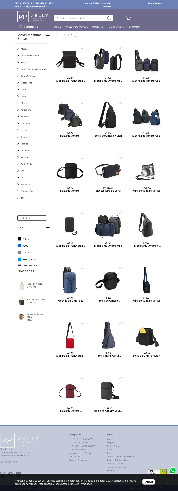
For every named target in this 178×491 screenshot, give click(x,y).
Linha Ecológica (115, 27)
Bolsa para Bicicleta (28, 55)
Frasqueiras (24, 82)
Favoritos (111, 449)
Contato (107, 6)
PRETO (26, 238)
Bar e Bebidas (75, 456)
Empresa (111, 442)
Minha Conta (113, 446)
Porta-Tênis (24, 164)
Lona (21, 89)
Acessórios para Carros (80, 453)
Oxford (22, 137)
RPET (21, 177)
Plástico (22, 143)
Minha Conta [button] (155, 3)
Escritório (97, 27)
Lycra (21, 96)
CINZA (26, 252)
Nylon (22, 130)
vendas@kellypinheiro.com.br (30, 6)
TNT (21, 197)
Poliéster (23, 157)
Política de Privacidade (117, 460)
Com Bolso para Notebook (31, 69)
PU (20, 170)
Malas (21, 103)
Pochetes (23, 150)
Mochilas (23, 116)
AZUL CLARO (29, 259)
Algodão (23, 48)
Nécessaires (134, 27)
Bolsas (57, 27)
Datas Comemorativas (76, 27)
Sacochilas (24, 184)
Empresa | (88, 3)
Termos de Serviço (115, 463)
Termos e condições (116, 467)
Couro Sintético (26, 76)
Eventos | (106, 3)
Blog (109, 453)
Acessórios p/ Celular (79, 449)
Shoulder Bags (25, 191)
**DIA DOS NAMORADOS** (82, 446)
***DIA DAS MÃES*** (79, 442)
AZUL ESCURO (30, 266)
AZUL (25, 245)
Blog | (98, 3)
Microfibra (24, 109)
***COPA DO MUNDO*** (81, 439)
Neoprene (23, 123)
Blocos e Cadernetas (78, 460)
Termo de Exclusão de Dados (120, 456)
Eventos (111, 470)
